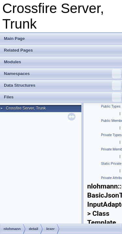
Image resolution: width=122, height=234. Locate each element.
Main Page (14, 38)
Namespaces (62, 73)
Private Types (111, 135)
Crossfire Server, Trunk (26, 108)
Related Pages (18, 50)
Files (62, 97)
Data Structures (62, 85)
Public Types (111, 106)
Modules (12, 61)
